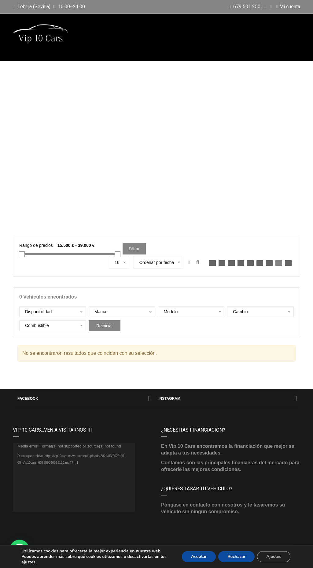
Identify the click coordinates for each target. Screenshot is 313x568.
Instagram (227, 398)
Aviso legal (173, 558)
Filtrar (134, 248)
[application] (74, 477)
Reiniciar (104, 325)
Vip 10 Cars (81, 558)
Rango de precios (36, 245)
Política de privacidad (212, 558)
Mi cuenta (288, 6)
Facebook (84, 398)
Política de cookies (260, 558)
